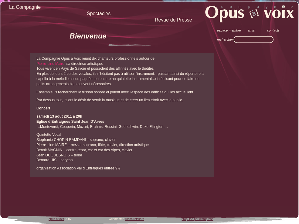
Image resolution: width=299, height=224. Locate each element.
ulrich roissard (134, 219)
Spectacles (98, 13)
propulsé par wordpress (197, 219)
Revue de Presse (173, 19)
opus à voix (56, 219)
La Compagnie (25, 7)
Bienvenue (88, 36)
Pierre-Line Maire (50, 64)
